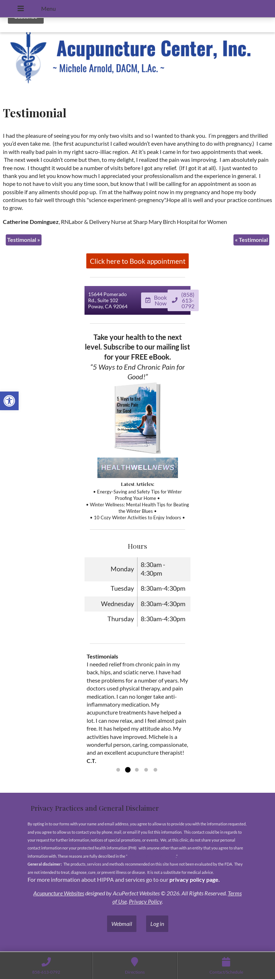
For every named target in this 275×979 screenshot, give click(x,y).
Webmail (121, 924)
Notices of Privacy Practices (151, 856)
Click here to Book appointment (137, 261)
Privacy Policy (145, 901)
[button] (9, 401)
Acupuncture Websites (58, 893)
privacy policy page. (195, 879)
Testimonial (23, 239)
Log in (157, 924)
